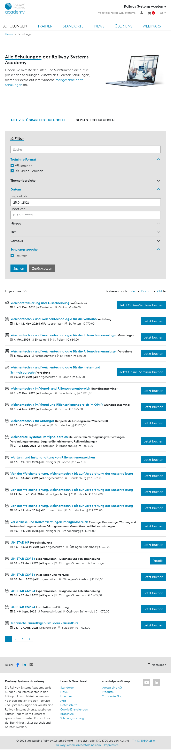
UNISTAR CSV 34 (23, 558)
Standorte (73, 26)
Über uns (123, 26)
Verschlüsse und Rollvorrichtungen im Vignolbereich (49, 522)
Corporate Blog (112, 696)
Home (9, 34)
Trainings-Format (23, 159)
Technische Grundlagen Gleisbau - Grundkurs (44, 623)
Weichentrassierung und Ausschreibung (40, 303)
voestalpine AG (112, 687)
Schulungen (14, 26)
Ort (13, 232)
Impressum (111, 745)
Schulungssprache (24, 249)
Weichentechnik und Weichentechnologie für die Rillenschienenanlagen (64, 335)
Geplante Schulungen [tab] (95, 120)
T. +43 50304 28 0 (143, 740)
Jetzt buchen (153, 321)
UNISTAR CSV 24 (23, 591)
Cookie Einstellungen (74, 709)
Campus (16, 241)
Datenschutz (68, 705)
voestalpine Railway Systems (116, 13)
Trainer (45, 26)
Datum (15, 189)
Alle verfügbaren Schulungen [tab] (37, 120)
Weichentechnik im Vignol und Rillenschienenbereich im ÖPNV (57, 405)
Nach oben (156, 665)
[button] (17, 664)
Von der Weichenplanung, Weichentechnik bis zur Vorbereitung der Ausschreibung (71, 473)
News (99, 26)
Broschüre (67, 714)
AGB (63, 700)
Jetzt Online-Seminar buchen (141, 305)
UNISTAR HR (20, 542)
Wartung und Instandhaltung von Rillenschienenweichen (52, 457)
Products (108, 692)
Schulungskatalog (72, 718)
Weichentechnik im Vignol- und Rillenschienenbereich (50, 388)
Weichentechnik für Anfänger (32, 421)
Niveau (15, 223)
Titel (132, 291)
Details (158, 561)
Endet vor (17, 209)
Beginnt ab (18, 196)
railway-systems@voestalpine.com (78, 745)
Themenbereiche (23, 180)
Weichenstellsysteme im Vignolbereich (39, 437)
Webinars (152, 26)
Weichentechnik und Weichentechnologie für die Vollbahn (54, 319)
